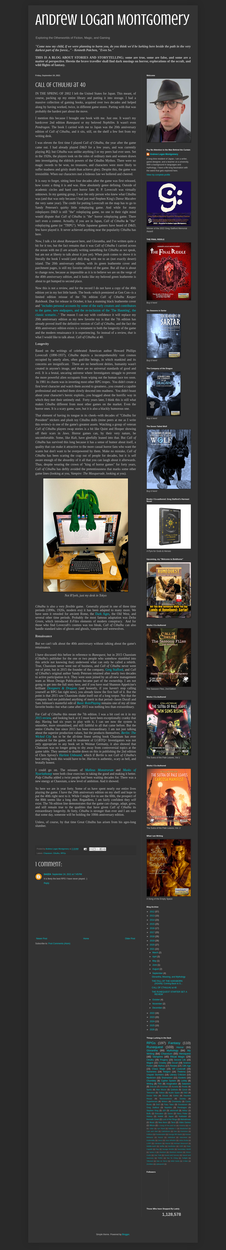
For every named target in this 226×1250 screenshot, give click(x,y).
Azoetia (175, 1087)
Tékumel (150, 1161)
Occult (175, 1063)
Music (152, 1122)
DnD (158, 1104)
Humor (160, 1137)
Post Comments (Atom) (59, 943)
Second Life (180, 1060)
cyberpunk (160, 1164)
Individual (171, 1137)
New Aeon (162, 1122)
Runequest (155, 1047)
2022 (152, 1013)
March (155, 952)
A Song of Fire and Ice (167, 1125)
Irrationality (151, 1140)
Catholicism (165, 1131)
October (156, 999)
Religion (167, 1071)
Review (173, 1066)
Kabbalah (183, 1116)
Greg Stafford (114, 669)
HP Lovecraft (178, 1069)
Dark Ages (102, 614)
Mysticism (151, 1077)
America (182, 1125)
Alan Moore (161, 1090)
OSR (181, 1146)
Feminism (184, 1131)
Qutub (184, 1090)
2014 (152, 920)
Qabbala (174, 1090)
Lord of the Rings (169, 1119)
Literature (158, 1143)
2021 (152, 949)
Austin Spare (174, 1093)
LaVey (184, 1080)
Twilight (185, 1158)
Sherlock (162, 1152)
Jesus (160, 1140)
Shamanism (167, 1077)
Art (190, 1125)
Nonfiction (172, 1146)
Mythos (161, 1066)
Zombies (150, 1164)
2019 (152, 940)
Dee (175, 1131)
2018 (152, 936)
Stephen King (152, 1110)
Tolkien (162, 1093)
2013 (152, 915)
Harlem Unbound (70, 755)
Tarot (173, 1122)
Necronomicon (166, 1099)
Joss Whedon (171, 1140)
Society (183, 1099)
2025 (152, 1025)
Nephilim (168, 1107)
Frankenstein (160, 1134)
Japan (171, 1116)
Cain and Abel (152, 1131)
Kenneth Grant (153, 1119)
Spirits (149, 1090)
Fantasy (174, 1043)
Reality (185, 1087)
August (156, 969)
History (150, 1116)
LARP (149, 1143)
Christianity (176, 1101)
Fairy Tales (169, 1104)
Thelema (181, 1071)
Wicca (152, 1125)
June (154, 965)
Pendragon (182, 1107)
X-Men (185, 1161)
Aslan (151, 1128)
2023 (152, 1017)
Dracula (153, 1087)
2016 (152, 928)
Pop (157, 1149)
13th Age (186, 1066)
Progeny (164, 1060)
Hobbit (160, 1116)
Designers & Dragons (62, 688)
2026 (152, 1029)
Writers (165, 1101)
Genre (170, 1113)
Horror (180, 1047)
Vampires (157, 1056)
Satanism (186, 1084)
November (157, 1003)
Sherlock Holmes (175, 1152)
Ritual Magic (177, 1056)
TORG (160, 1158)
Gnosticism (182, 1104)
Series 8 (152, 1152)
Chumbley (151, 1080)
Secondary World (184, 1149)
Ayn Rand (161, 1128)
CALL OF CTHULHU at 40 (164, 987)
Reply (46, 883)
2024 (152, 1021)
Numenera (151, 1071)
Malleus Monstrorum (99, 770)
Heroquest (185, 1053)
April (154, 956)
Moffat (162, 1146)
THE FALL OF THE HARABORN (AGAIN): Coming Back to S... (167, 982)
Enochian (164, 1087)
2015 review (43, 718)
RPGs (63, 853)
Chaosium (47, 853)
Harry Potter (182, 1113)
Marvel (167, 1143)
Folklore (150, 1134)
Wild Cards (175, 1161)
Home (86, 938)
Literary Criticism (178, 1074)
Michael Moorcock (181, 1143)
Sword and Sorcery (172, 1155)
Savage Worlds (168, 1149)
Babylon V (172, 1128)
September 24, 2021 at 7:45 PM (67, 874)
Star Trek (157, 1155)
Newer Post (41, 938)
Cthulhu (56, 853)
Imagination (171, 1084)
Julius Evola (183, 1140)
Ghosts (165, 1096)
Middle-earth (151, 1146)
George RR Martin (175, 1134)
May (154, 961)
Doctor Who (152, 1096)
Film (160, 1084)
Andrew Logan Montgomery (112, 20)
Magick (150, 1063)
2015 (152, 924)
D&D (186, 1093)
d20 (164, 1110)
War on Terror (162, 1161)
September (157, 973)
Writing (150, 1084)
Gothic (176, 1096)
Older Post (130, 938)
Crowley (162, 1063)
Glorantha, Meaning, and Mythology (168, 977)
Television (151, 1093)
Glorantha (152, 1050)
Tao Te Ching (172, 1158)
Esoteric (182, 1077)
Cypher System (168, 1080)
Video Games (185, 1122)
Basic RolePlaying (89, 703)
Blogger (125, 1234)
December (157, 1008)
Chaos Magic (158, 1069)
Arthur (184, 1110)
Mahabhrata (185, 1119)
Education (159, 1113)
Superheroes (152, 1101)
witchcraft (174, 1110)
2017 (152, 932)
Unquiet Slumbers (155, 1074)
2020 (152, 945)
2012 (152, 911)
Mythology (172, 1050)
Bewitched (184, 1128)
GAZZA (47, 874)
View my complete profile (158, 175)
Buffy (149, 1113)
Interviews (183, 1137)
